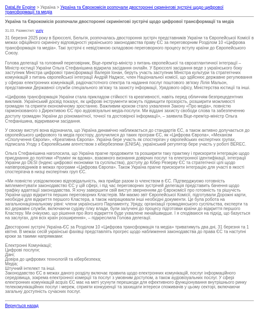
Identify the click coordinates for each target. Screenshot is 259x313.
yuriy (39, 30)
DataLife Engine (20, 7)
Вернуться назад (21, 305)
